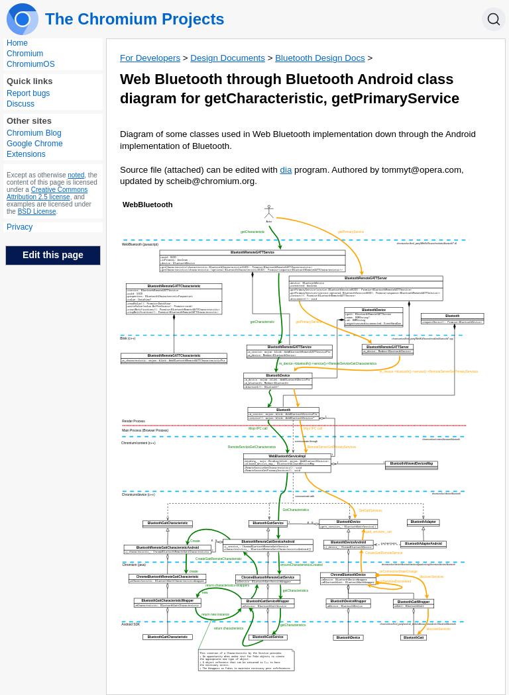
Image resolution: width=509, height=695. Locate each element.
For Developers (150, 58)
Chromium (25, 53)
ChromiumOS (31, 64)
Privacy (19, 227)
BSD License (37, 211)
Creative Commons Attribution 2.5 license (47, 193)
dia (286, 170)
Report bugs (28, 93)
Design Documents (227, 58)
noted (76, 175)
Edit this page (53, 255)
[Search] (494, 19)
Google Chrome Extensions (35, 149)
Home (17, 43)
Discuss (20, 104)
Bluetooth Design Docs (320, 58)
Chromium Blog (34, 133)
